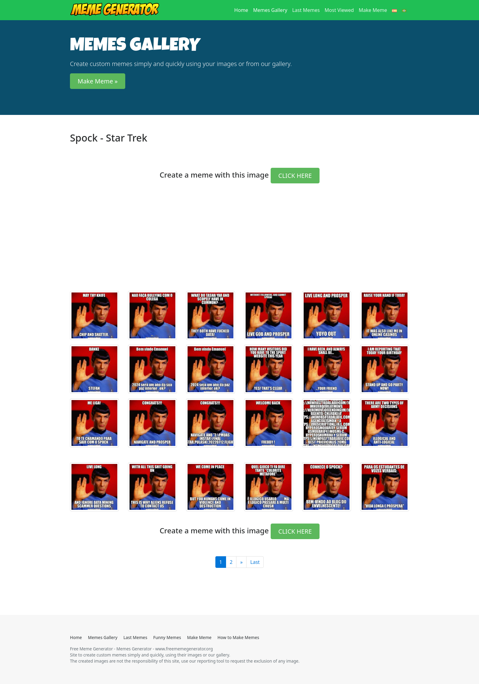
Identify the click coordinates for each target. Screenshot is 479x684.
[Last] (241, 562)
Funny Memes (167, 637)
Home (242, 9)
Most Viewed (339, 10)
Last (255, 562)
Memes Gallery (270, 10)
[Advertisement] (239, 243)
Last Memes (306, 10)
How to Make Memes (238, 637)
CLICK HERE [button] (295, 175)
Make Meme (373, 10)
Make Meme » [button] (98, 81)
